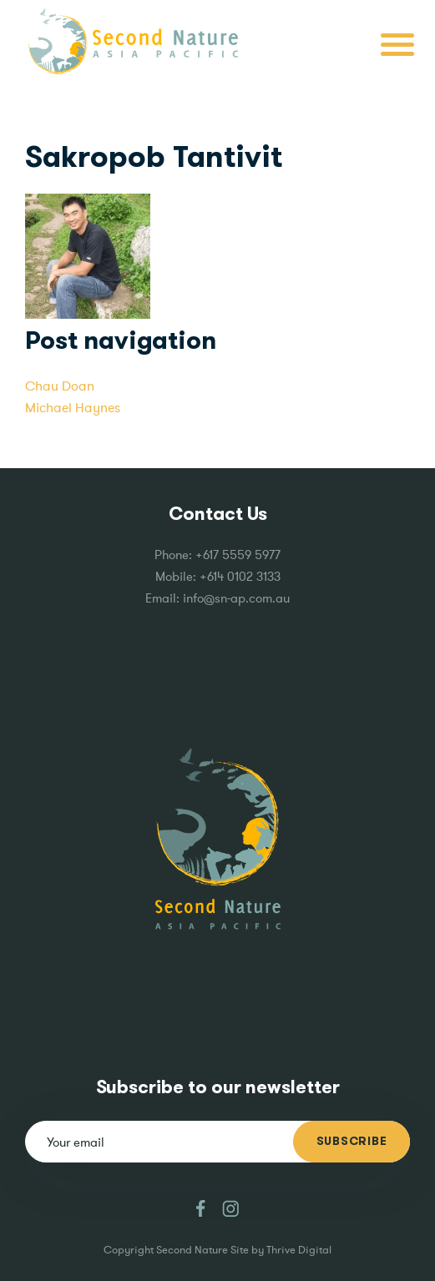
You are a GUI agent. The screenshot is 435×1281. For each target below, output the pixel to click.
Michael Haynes (72, 407)
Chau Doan (59, 385)
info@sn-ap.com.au (236, 598)
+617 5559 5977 (238, 554)
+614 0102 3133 (240, 576)
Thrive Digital (298, 1250)
